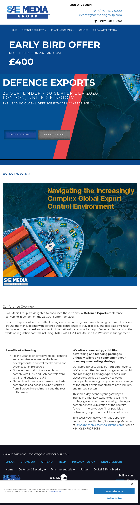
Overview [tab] (11, 174)
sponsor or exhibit (54, 134)
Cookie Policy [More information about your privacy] (55, 491)
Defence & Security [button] (34, 30)
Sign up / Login (80, 5)
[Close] (132, 484)
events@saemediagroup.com (100, 15)
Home (14, 30)
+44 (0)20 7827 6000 (106, 11)
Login (117, 462)
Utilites (83, 30)
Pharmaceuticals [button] (62, 30)
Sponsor (28, 462)
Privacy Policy (83, 462)
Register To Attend (20, 134)
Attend (47, 462)
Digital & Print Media (105, 30)
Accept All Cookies (114, 491)
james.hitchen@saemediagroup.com (99, 425)
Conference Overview (19, 306)
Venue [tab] (26, 174)
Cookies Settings (114, 498)
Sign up (106, 462)
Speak (10, 462)
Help (62, 462)
